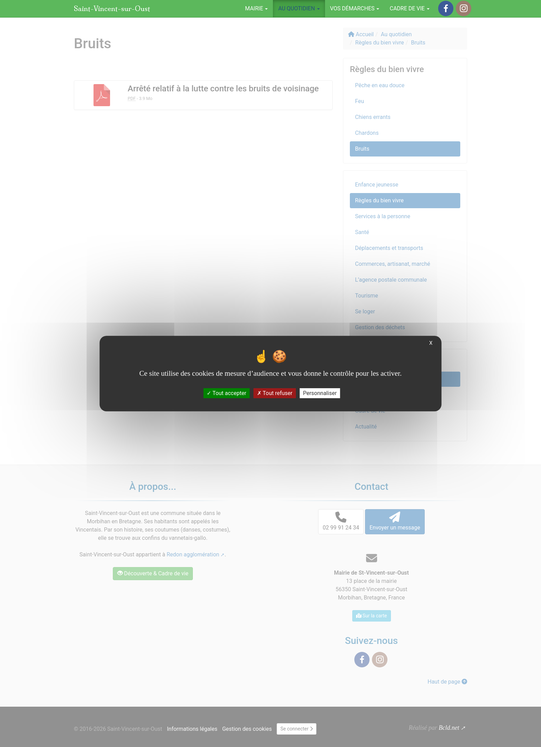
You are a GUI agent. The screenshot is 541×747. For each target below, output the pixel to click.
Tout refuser (275, 393)
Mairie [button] (256, 8)
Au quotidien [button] (298, 8)
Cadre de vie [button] (409, 8)
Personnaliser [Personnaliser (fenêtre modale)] (320, 393)
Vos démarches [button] (355, 8)
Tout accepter (226, 393)
